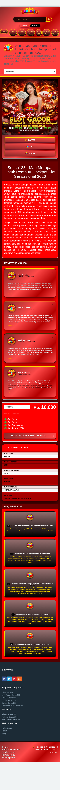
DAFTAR (35, 25)
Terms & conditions (11, 749)
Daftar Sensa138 (9, 703)
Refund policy (8, 757)
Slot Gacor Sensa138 (11, 720)
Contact (5, 747)
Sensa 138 (39, 32)
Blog (4, 733)
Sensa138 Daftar (31, 32)
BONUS (30, 153)
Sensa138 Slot (13, 32)
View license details (11, 414)
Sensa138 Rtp (46, 32)
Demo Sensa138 (9, 698)
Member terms (8, 752)
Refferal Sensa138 (10, 717)
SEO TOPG (44, 749)
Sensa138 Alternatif (55, 32)
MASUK (24, 25)
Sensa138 (4, 31)
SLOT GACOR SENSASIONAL (32, 436)
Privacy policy (8, 755)
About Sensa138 (9, 714)
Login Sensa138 (9, 700)
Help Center (7, 728)
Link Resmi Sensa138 (11, 695)
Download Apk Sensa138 (12, 706)
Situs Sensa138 (8, 692)
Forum (4, 731)
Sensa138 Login (22, 32)
